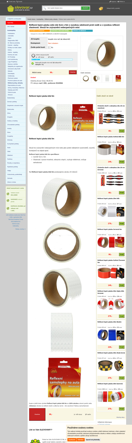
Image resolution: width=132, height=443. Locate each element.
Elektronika (10, 109)
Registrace (113, 1)
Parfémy (9, 159)
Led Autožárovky (13, 59)
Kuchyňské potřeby (13, 144)
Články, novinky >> (20, 229)
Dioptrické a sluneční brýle (15, 105)
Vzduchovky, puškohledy (14, 174)
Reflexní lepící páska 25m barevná (110, 384)
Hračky (9, 128)
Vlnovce (10, 95)
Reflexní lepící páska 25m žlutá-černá (111, 353)
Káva (8, 132)
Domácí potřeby (12, 101)
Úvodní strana (11, 1)
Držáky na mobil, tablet (14, 47)
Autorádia (11, 36)
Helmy (10, 50)
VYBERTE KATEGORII (14, 19)
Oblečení (10, 155)
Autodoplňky (40, 19)
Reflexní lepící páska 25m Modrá (109, 322)
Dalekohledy (11, 98)
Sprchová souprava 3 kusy (15, 219)
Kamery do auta (12, 54)
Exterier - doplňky (13, 45)
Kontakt (19, 1)
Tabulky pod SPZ (13, 90)
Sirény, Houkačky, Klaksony (16, 87)
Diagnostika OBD (13, 40)
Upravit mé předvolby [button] (93, 440)
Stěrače (10, 71)
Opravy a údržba (13, 64)
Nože (8, 147)
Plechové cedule (13, 78)
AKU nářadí (10, 26)
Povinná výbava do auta (15, 80)
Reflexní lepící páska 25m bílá (108, 198)
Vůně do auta (12, 92)
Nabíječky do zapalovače (15, 66)
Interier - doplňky (13, 52)
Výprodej (10, 22)
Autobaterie (11, 33)
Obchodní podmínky (104, 424)
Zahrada (9, 178)
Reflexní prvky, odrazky (51, 19)
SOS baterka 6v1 (15, 221)
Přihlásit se (121, 1)
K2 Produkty (11, 57)
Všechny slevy (120, 417)
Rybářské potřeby (12, 167)
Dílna (8, 113)
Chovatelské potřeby (13, 124)
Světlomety (11, 76)
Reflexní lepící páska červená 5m (110, 229)
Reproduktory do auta (14, 85)
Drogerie (9, 117)
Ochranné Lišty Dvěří (14, 69)
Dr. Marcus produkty (14, 43)
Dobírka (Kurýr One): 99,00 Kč (42, 81)
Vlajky (9, 170)
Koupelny (10, 136)
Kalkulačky (16, 226)
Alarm (9, 38)
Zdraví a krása (11, 182)
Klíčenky (9, 140)
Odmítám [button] (81, 440)
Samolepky (11, 73)
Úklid (8, 151)
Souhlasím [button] (71, 440)
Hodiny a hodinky (12, 121)
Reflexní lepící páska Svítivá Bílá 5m (111, 137)
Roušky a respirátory (13, 163)
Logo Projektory (12, 62)
